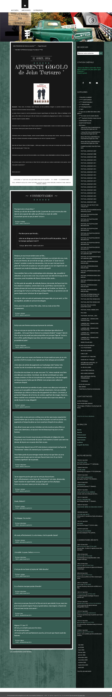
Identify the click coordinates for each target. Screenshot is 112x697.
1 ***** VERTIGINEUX (85, 99)
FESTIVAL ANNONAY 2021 (88, 193)
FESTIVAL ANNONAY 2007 (88, 151)
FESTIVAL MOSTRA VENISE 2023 (90, 302)
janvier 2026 (81, 655)
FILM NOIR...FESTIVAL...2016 (89, 315)
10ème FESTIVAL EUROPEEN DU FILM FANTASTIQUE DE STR (90, 128)
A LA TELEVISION (86, 347)
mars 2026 (81, 650)
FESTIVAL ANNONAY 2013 (88, 169)
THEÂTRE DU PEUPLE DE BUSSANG (89, 389)
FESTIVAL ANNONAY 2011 (88, 163)
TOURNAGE (84, 381)
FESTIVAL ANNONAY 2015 (88, 175)
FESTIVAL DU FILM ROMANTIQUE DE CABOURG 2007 (91, 252)
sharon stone (60, 182)
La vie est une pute (84, 384)
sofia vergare (51, 182)
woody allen (42, 182)
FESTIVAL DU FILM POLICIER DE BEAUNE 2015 (90, 238)
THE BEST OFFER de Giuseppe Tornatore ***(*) (29, 49)
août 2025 (81, 667)
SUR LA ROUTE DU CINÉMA (86, 492)
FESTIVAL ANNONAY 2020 (88, 190)
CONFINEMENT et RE (85, 120)
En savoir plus (81, 695)
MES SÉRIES (82, 386)
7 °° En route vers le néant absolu (89, 116)
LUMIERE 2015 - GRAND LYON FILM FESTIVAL (89, 319)
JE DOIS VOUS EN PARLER (86, 345)
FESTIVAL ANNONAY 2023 (88, 196)
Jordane (22, 506)
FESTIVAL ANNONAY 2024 (88, 199)
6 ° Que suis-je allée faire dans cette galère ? (35, 179)
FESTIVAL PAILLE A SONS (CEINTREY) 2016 (88, 305)
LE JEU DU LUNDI (86, 367)
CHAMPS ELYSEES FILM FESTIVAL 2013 (90, 147)
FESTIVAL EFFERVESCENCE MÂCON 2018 (89, 285)
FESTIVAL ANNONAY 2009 (88, 157)
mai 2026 (80, 645)
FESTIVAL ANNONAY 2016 (88, 178)
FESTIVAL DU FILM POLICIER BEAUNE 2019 (89, 229)
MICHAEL (80, 523)
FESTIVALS (82, 125)
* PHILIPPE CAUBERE (85, 97)
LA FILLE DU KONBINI (84, 531)
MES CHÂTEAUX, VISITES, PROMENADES (88, 377)
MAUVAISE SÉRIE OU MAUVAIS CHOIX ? (90, 507)
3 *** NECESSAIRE (84, 104)
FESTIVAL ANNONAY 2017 (88, 181)
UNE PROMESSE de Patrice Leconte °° (24, 46)
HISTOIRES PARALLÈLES (85, 477)
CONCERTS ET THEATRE (88, 356)
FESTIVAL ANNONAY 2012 (88, 166)
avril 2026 (81, 647)
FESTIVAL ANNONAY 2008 (88, 154)
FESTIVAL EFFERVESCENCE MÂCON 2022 (89, 290)
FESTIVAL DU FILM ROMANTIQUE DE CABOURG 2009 (91, 257)
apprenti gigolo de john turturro (26, 182)
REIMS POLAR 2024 (86, 342)
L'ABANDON (81, 484)
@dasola (79, 556)
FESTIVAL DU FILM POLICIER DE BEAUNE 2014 (90, 234)
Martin (79, 575)
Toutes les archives (84, 671)
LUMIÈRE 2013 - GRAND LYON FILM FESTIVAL (89, 333)
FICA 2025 (84, 312)
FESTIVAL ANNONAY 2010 (88, 160)
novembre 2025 (83, 660)
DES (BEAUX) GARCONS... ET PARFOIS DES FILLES (89, 363)
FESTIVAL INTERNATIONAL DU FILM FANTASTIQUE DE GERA (90, 295)
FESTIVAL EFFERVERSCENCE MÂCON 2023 (89, 267)
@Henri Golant (81, 613)
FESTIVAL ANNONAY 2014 (88, 172)
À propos (38, 10)
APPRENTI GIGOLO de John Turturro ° (41, 70)
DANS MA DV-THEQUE (87, 359)
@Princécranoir (82, 546)
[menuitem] (15, 10)
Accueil (15, 10)
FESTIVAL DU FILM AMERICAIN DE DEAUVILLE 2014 (91, 210)
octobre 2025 (82, 662)
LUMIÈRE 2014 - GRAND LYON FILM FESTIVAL (89, 338)
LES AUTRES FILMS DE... (88, 370)
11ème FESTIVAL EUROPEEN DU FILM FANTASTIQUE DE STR (90, 133)
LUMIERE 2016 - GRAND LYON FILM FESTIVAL (89, 324)
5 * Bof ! (81, 109)
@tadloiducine (81, 603)
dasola (79, 584)
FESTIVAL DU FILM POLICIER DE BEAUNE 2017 (90, 248)
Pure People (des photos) (84, 403)
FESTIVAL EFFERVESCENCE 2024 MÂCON (90, 276)
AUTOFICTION (82, 462)
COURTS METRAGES (85, 123)
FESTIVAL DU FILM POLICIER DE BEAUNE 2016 (90, 243)
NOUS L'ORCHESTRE (83, 499)
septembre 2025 (83, 665)
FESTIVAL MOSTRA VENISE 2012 (90, 299)
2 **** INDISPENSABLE (85, 102)
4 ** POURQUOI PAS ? (85, 107)
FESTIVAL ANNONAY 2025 (88, 202)
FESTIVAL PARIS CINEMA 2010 (90, 309)
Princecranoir (81, 594)
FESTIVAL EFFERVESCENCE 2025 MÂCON (90, 281)
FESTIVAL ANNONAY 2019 (88, 187)
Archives (26, 10)
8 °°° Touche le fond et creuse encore (90, 118)
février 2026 (81, 652)
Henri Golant (81, 440)
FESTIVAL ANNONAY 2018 (88, 184)
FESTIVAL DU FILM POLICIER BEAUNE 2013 (89, 220)
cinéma (44, 183)
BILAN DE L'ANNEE (86, 350)
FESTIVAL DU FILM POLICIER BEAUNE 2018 (89, 224)
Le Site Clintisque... (82, 401)
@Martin (79, 565)
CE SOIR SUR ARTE (83, 514)
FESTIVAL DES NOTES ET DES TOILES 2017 (89, 205)
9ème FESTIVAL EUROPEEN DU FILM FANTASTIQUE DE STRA (90, 142)
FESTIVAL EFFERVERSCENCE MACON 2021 (89, 262)
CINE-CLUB (84, 353)
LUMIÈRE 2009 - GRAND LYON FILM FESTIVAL (89, 329)
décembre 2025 (82, 657)
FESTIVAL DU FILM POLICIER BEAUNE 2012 (89, 215)
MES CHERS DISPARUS (87, 373)
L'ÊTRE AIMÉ (81, 470)
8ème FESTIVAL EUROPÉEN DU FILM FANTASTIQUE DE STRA (90, 137)
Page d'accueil (42, 46)
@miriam (80, 622)
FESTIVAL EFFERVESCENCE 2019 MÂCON (90, 271)
